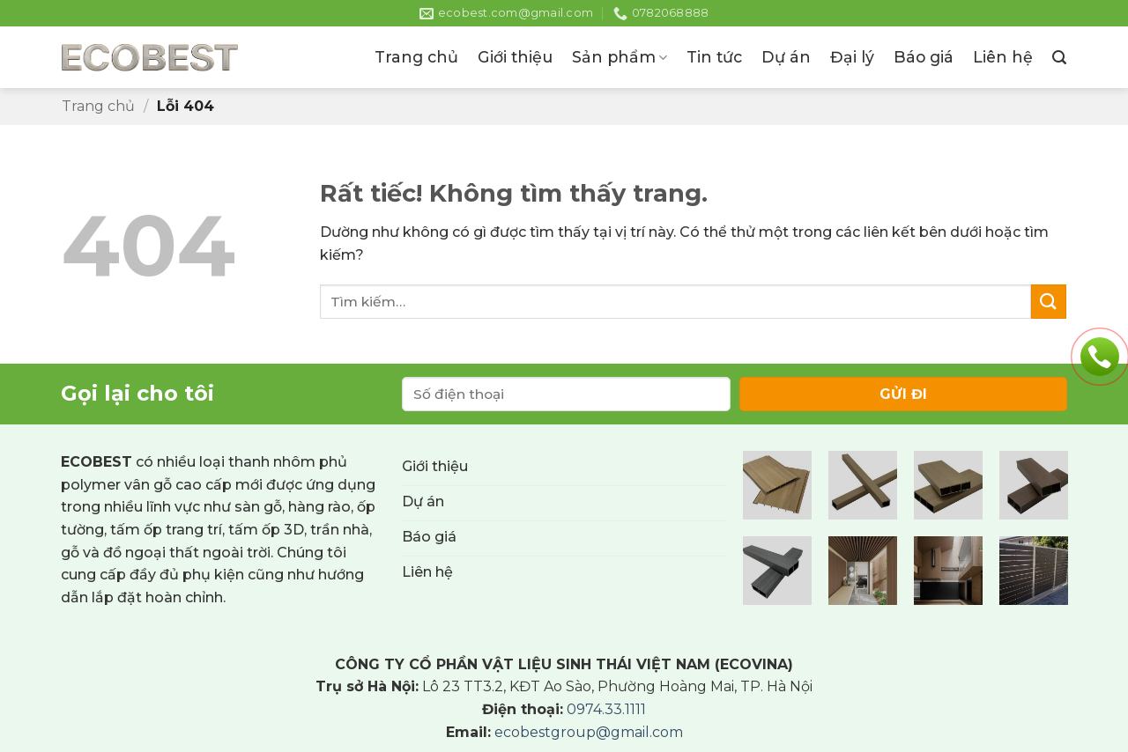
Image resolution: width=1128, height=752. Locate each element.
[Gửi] (1048, 301)
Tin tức (714, 57)
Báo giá (924, 57)
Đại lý (852, 57)
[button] (1059, 58)
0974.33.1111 (606, 709)
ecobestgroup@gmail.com (588, 732)
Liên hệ (1003, 57)
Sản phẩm (619, 57)
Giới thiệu (515, 57)
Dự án (786, 57)
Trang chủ (416, 57)
